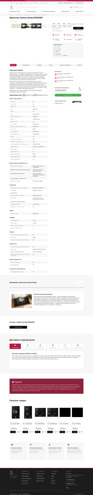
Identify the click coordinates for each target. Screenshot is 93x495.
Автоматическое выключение (16, 287)
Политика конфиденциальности (24, 494)
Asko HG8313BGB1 (16, 424)
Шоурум (47, 3)
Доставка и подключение (64, 65)
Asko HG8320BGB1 (30, 424)
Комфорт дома (65, 11)
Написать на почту (68, 95)
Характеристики (27, 65)
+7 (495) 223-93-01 (79, 2)
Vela (81, 494)
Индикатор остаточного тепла (78, 287)
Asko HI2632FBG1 (71, 424)
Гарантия (79, 65)
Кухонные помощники (48, 11)
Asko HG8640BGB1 (43, 424)
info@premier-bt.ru (68, 2)
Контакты (42, 3)
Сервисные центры (41, 478)
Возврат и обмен (40, 480)
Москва (60, 2)
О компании (12, 3)
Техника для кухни (15, 11)
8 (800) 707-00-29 (59, 104)
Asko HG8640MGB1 (57, 424)
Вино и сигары (79, 11)
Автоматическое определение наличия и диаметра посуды (35, 287)
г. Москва (69, 473)
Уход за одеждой (31, 11)
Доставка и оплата (28, 3)
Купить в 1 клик (78, 31)
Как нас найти (69, 476)
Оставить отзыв (18, 327)
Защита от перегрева (67, 287)
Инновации (39, 65)
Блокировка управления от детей (55, 287)
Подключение (36, 3)
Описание (14, 65)
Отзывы (50, 65)
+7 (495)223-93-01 (70, 479)
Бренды (17, 3)
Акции (21, 3)
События (53, 480)
